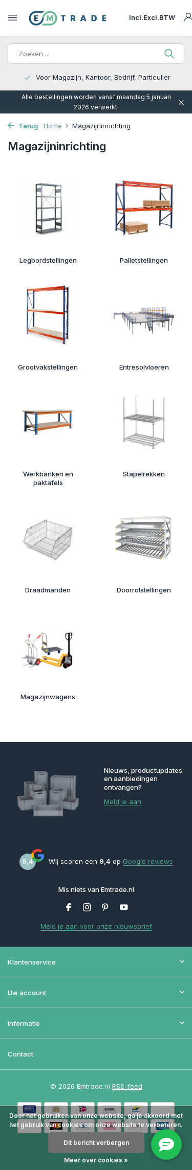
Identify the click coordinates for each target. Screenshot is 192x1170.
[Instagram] (87, 908)
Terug (23, 126)
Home (56, 126)
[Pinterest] (105, 908)
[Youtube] (124, 908)
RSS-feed (127, 1086)
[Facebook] (69, 908)
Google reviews (148, 861)
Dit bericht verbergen (96, 1142)
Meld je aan (122, 801)
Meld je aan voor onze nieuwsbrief (96, 926)
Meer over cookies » (96, 1160)
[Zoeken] (96, 53)
